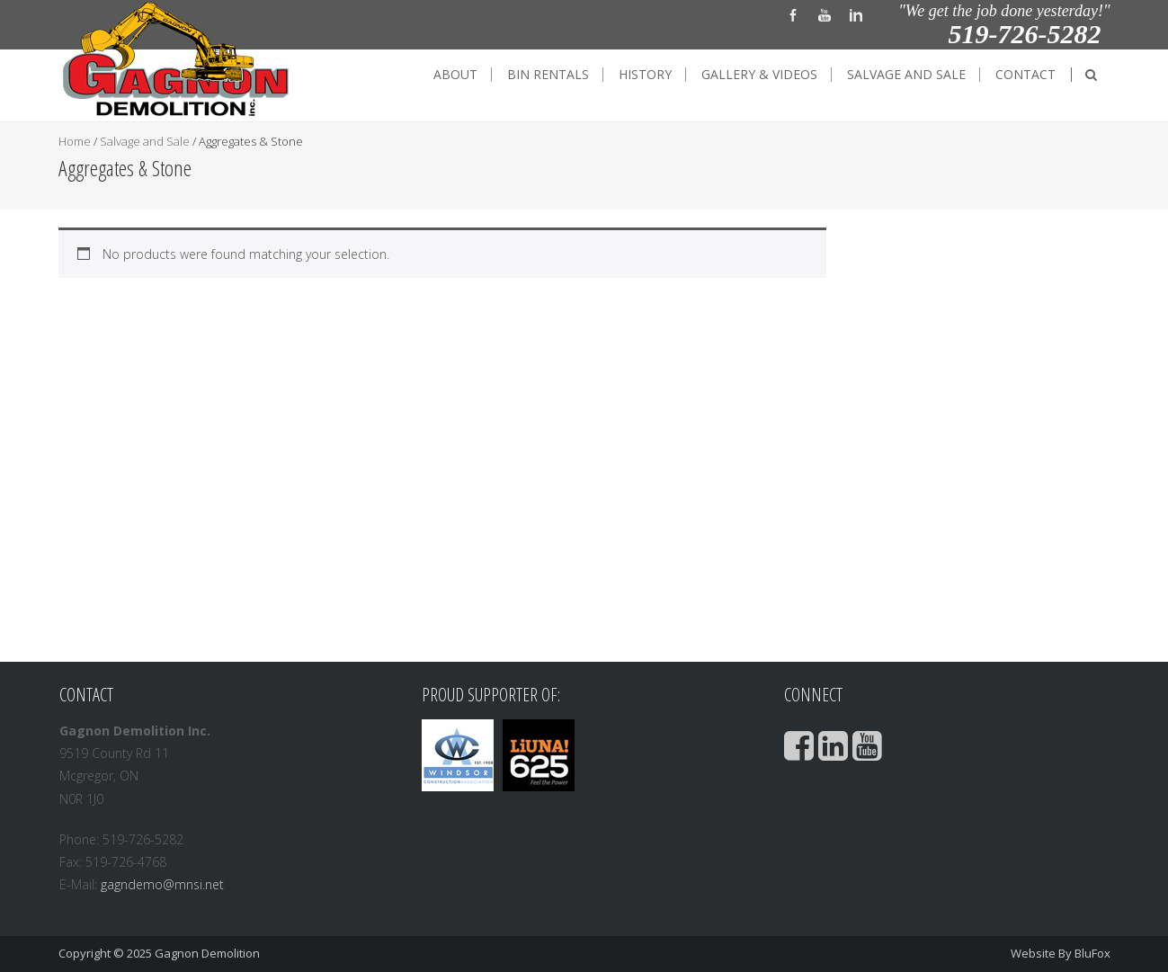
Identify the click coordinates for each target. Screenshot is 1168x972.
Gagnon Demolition (207, 953)
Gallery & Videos (759, 74)
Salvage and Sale (906, 74)
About (455, 74)
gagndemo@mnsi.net (162, 884)
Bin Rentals (548, 74)
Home (74, 141)
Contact (1025, 74)
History (645, 74)
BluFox (1092, 953)
